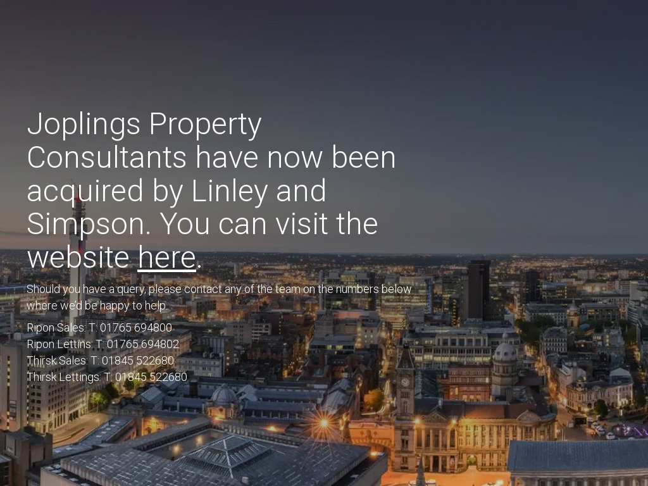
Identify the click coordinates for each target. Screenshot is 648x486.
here (166, 257)
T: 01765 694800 (130, 327)
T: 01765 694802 (137, 344)
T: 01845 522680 (132, 360)
